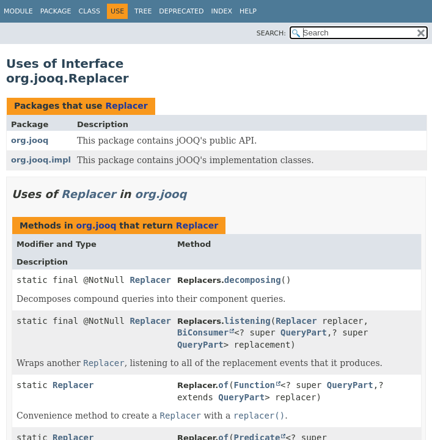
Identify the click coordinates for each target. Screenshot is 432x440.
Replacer (126, 106)
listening (247, 321)
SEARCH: (271, 33)
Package (55, 11)
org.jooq (29, 140)
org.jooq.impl (41, 159)
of (223, 385)
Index (221, 11)
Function (254, 385)
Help (248, 11)
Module (18, 11)
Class (90, 11)
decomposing (252, 280)
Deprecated (181, 11)
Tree (143, 11)
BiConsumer (203, 332)
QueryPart (303, 332)
